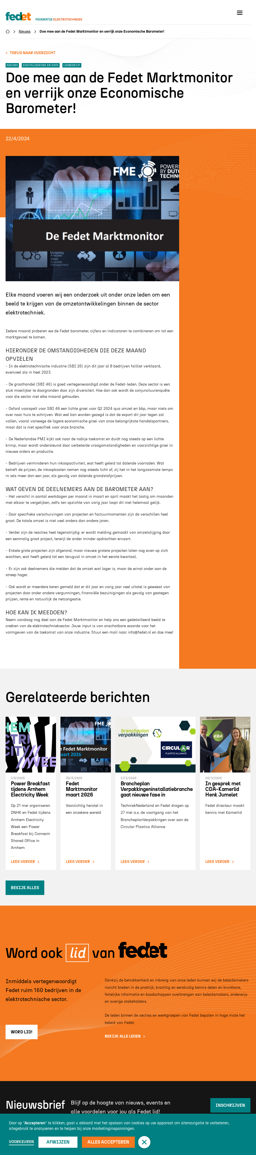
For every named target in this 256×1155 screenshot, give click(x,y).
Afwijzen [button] (58, 1142)
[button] (144, 1142)
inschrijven (230, 1105)
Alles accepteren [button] (108, 1142)
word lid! (21, 1031)
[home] (49, 16)
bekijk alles (25, 887)
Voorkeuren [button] (21, 1141)
